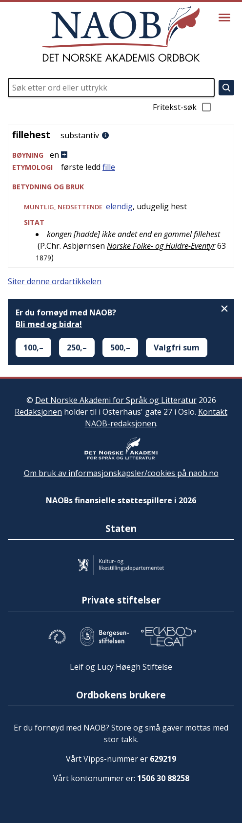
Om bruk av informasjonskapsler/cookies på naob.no (121, 473)
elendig (119, 206)
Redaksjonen (38, 411)
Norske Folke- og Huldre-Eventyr (161, 245)
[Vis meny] (224, 17)
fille (108, 167)
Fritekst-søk (182, 107)
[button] (121, 155)
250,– (77, 347)
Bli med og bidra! (49, 324)
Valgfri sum (177, 347)
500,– (120, 347)
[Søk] (226, 87)
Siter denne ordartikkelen (54, 281)
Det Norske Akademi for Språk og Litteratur (116, 400)
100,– (33, 347)
